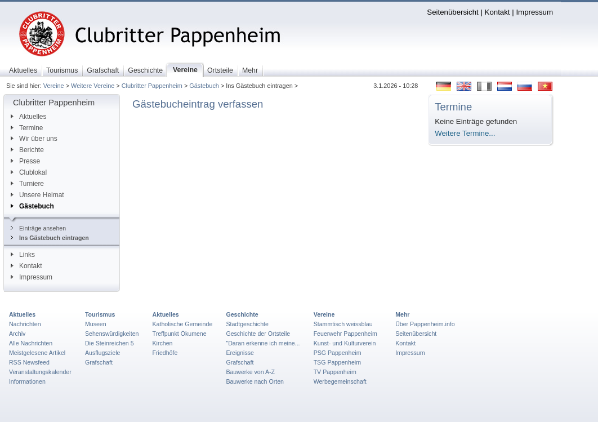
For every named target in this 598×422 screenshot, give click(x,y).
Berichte (27, 150)
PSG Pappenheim (338, 352)
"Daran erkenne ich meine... (263, 343)
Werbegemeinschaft (340, 381)
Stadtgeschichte (247, 324)
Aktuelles (28, 117)
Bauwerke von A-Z (250, 371)
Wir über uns (34, 139)
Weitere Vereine (92, 85)
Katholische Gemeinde (183, 324)
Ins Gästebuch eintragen (50, 237)
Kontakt (497, 12)
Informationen (27, 381)
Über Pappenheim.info (425, 324)
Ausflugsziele (103, 352)
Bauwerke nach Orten (255, 381)
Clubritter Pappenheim (152, 85)
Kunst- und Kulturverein (345, 343)
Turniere (27, 184)
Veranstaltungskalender (40, 371)
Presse (25, 161)
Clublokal (29, 172)
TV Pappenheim (335, 371)
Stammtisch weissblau (343, 324)
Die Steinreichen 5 (109, 343)
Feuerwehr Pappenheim (345, 333)
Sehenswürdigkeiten (112, 333)
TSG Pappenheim (337, 362)
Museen (95, 324)
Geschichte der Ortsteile (258, 333)
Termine (27, 128)
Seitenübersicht (452, 12)
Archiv (17, 333)
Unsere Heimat (37, 195)
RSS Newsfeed (29, 362)
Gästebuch (204, 85)
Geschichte (242, 314)
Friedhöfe (165, 352)
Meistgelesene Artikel (37, 352)
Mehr (402, 314)
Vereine (53, 85)
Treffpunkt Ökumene (180, 333)
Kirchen (163, 343)
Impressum (534, 12)
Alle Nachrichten (30, 343)
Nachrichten (25, 324)
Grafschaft (99, 362)
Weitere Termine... (465, 133)
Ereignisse (240, 352)
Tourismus (100, 314)
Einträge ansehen (38, 228)
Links (23, 255)
